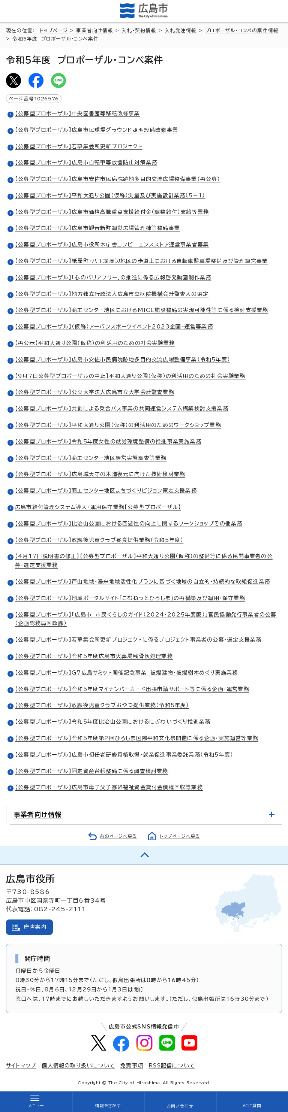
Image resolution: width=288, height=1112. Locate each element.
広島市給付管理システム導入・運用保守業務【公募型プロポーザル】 (98, 507)
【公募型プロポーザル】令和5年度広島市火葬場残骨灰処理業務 (94, 656)
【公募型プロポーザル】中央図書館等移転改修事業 (77, 113)
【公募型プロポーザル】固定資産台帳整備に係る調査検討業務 (91, 771)
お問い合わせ (179, 1106)
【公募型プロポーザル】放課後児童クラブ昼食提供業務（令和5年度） (99, 540)
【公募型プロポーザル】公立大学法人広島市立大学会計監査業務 (94, 392)
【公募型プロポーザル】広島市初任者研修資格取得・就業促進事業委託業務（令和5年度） (124, 754)
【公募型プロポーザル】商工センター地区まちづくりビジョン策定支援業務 (106, 490)
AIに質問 (252, 1106)
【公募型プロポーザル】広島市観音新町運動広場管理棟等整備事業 (97, 228)
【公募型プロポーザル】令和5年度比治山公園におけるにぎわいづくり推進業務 (112, 721)
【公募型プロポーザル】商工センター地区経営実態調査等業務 (91, 458)
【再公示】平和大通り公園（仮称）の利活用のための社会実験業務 (95, 343)
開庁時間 (37, 958)
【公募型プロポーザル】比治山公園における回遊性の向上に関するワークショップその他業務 (128, 523)
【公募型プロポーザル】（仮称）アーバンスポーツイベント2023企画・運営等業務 (114, 326)
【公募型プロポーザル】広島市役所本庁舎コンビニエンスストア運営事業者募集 (112, 244)
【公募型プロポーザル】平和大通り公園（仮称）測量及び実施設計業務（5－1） (110, 195)
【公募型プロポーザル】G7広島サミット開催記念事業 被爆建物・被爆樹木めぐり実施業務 (126, 672)
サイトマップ (21, 1065)
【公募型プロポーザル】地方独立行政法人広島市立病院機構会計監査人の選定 (111, 294)
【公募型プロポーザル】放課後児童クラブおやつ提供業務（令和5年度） (102, 705)
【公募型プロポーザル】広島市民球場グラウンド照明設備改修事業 (96, 130)
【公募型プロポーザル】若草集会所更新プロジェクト (78, 146)
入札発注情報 (180, 30)
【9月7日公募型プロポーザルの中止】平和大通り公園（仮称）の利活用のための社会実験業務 (130, 376)
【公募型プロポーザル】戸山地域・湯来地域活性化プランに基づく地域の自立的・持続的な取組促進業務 (142, 581)
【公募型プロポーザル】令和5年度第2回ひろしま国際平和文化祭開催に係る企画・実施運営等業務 (136, 738)
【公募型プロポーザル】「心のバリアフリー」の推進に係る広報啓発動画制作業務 (113, 277)
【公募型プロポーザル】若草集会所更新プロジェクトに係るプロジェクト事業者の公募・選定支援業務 (138, 639)
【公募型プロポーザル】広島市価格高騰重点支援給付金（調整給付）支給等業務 (112, 212)
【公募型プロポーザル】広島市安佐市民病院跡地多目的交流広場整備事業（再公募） (117, 179)
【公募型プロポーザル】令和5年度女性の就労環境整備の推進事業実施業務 (108, 441)
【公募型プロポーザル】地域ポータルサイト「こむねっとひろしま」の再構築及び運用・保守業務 (130, 598)
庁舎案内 (35, 927)
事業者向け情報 (94, 30)
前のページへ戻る (118, 836)
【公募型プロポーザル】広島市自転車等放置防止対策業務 (86, 162)
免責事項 (131, 1065)
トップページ (53, 30)
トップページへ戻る (180, 836)
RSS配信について (171, 1065)
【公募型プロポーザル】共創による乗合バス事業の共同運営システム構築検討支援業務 (121, 408)
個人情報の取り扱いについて (78, 1065)
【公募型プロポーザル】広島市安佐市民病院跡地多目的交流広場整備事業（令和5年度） (122, 359)
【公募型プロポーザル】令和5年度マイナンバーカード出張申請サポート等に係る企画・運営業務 (132, 689)
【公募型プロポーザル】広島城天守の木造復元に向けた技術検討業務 (100, 474)
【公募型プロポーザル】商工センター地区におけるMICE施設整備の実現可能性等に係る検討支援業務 (141, 310)
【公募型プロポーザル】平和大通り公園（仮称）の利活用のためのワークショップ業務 (118, 425)
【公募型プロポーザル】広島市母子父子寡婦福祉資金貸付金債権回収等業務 (109, 787)
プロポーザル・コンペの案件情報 (242, 30)
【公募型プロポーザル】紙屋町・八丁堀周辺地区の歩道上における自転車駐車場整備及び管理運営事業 (141, 261)
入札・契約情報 (139, 30)
